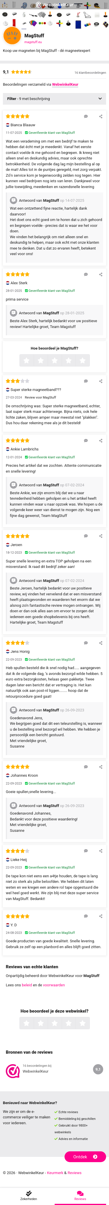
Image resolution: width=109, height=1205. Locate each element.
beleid (27, 985)
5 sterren (89, 360)
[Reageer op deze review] (86, 116)
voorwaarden (54, 985)
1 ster (33, 360)
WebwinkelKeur (65, 84)
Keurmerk (55, 1173)
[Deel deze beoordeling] (101, 116)
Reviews (75, 1173)
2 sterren (47, 360)
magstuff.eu (33, 42)
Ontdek (85, 1157)
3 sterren (61, 360)
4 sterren (75, 360)
